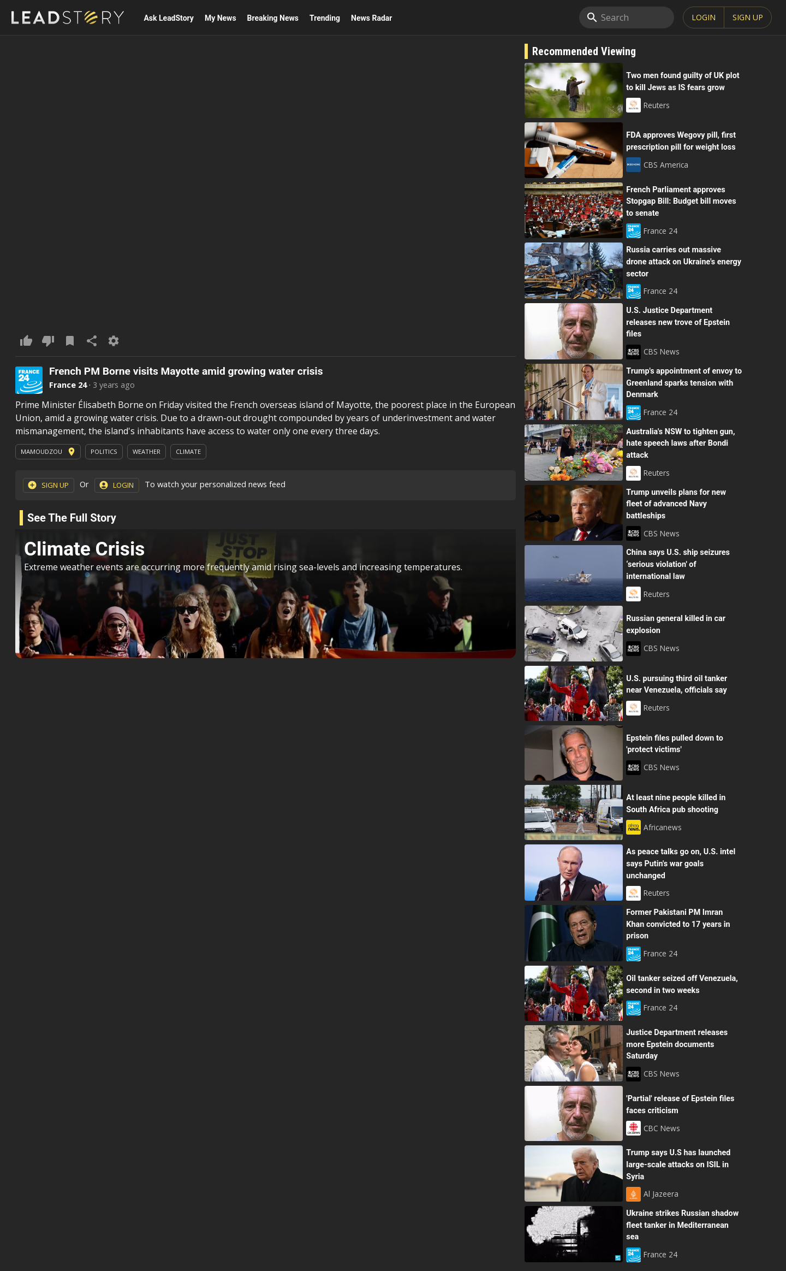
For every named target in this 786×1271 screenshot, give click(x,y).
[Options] (113, 341)
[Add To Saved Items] (70, 341)
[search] (626, 17)
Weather (146, 451)
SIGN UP (748, 17)
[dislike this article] (48, 341)
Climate (188, 451)
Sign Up (48, 485)
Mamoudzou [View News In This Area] (48, 452)
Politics (104, 451)
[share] (92, 341)
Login (704, 17)
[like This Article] (26, 341)
